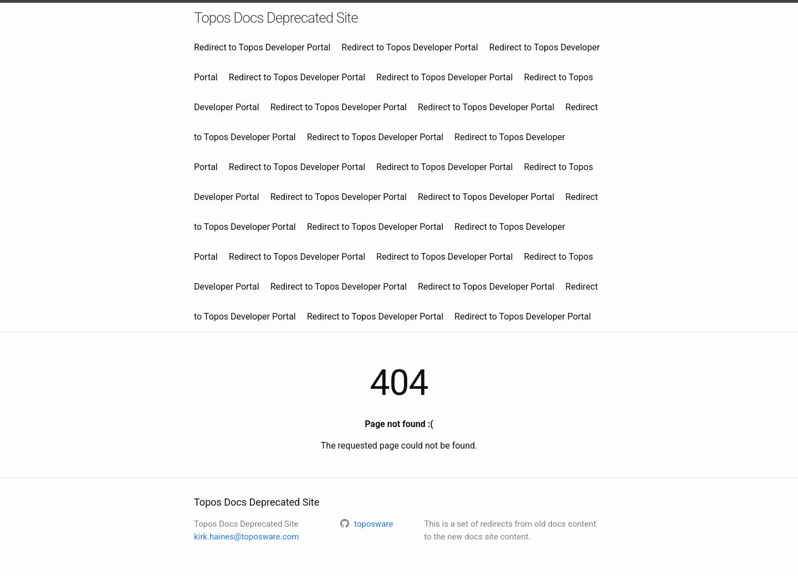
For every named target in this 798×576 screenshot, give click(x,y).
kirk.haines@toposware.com (246, 537)
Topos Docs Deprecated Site (276, 17)
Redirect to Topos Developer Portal (262, 47)
